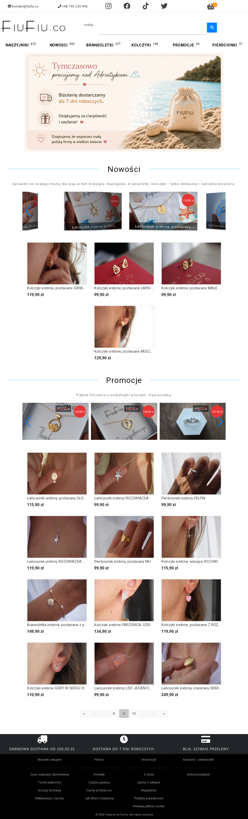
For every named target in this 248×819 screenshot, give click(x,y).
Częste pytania (99, 782)
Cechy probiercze (99, 790)
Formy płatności (49, 782)
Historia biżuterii (198, 774)
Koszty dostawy (49, 790)
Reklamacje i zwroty (49, 798)
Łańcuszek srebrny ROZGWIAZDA (121, 498)
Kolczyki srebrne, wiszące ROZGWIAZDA (194, 561)
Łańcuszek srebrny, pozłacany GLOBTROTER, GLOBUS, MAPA (76, 498)
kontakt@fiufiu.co (25, 6)
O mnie (149, 774)
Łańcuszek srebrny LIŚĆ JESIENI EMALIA (127, 688)
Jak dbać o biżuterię (99, 798)
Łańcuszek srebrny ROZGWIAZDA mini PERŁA (64, 561)
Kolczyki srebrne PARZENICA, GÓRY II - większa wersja (138, 625)
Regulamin (148, 790)
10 (134, 713)
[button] (219, 211)
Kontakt (99, 774)
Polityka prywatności (148, 798)
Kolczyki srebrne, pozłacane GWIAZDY (58, 288)
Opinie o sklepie (148, 782)
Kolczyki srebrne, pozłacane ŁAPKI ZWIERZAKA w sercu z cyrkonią (148, 288)
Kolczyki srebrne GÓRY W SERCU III (55, 688)
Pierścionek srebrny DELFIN (183, 498)
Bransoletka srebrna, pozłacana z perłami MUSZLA (68, 625)
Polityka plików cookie (149, 806)
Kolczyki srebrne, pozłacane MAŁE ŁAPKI (194, 288)
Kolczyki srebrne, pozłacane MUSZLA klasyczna (133, 351)
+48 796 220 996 (75, 6)
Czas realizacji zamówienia (49, 774)
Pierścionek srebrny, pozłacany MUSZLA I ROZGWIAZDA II (141, 561)
